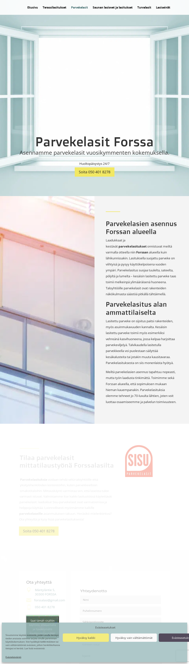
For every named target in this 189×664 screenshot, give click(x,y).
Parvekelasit (79, 7)
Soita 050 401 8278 (94, 171)
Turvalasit (144, 7)
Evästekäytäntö (13, 657)
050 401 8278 (45, 607)
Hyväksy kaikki (85, 638)
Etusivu (32, 7)
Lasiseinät (163, 7)
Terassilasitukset (54, 7)
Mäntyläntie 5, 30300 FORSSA (45, 592)
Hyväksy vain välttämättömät (133, 638)
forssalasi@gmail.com (49, 600)
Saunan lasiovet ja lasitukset (113, 7)
